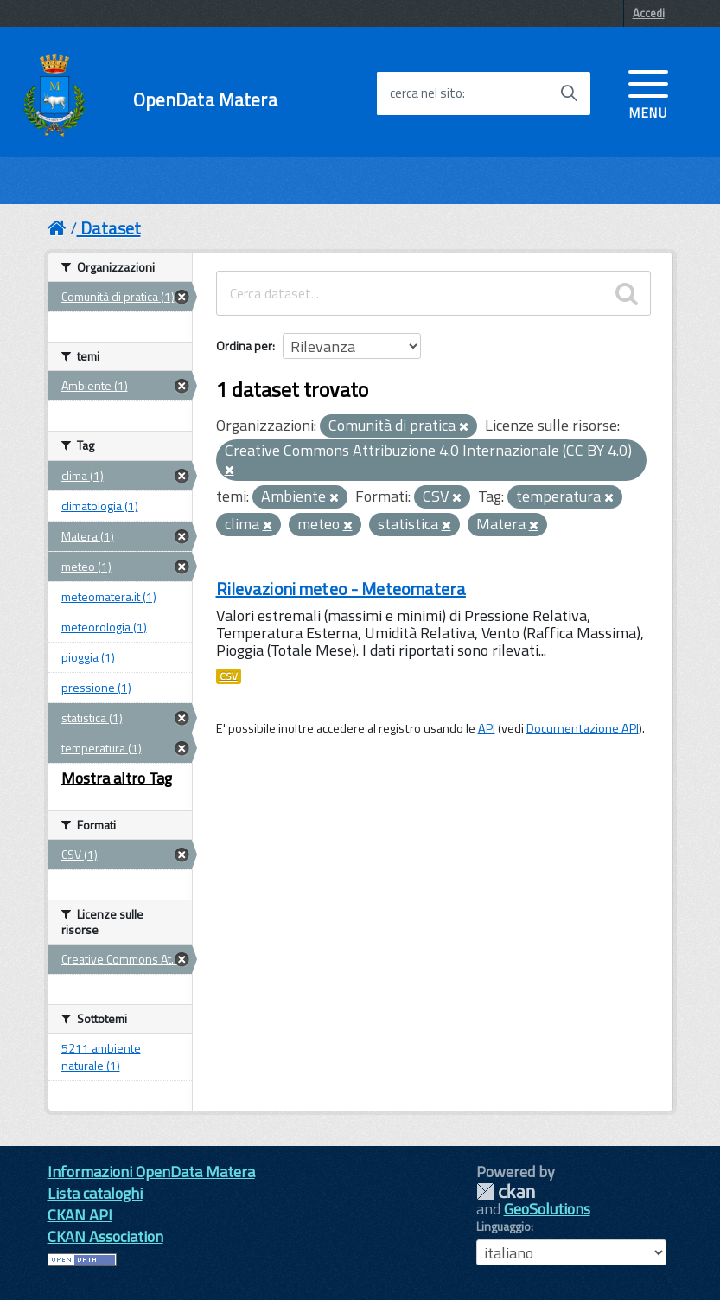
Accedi (649, 13)
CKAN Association (105, 1236)
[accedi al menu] (648, 92)
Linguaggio (503, 1226)
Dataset (110, 228)
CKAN (505, 1191)
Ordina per (244, 345)
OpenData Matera (205, 100)
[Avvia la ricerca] (568, 93)
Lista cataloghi (95, 1193)
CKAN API (80, 1214)
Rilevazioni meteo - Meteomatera (341, 588)
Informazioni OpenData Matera (151, 1171)
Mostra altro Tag (116, 778)
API (486, 728)
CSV (229, 676)
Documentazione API (582, 728)
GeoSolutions (547, 1208)
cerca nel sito (426, 93)
